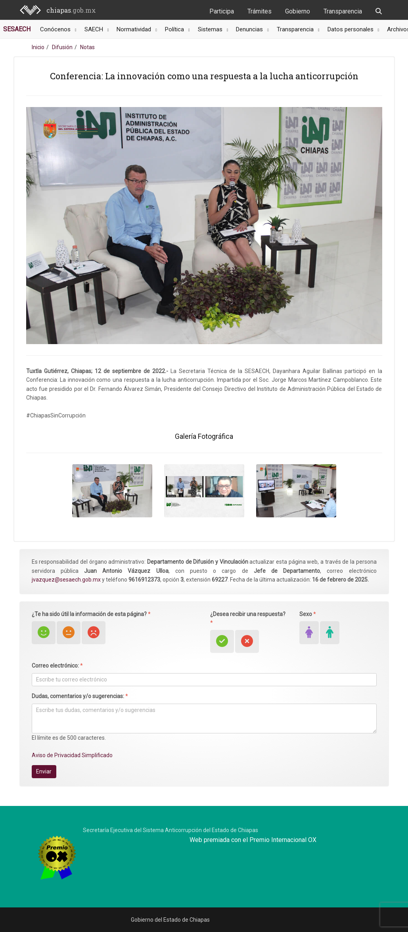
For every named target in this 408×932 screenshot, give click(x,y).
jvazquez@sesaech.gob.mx (66, 579)
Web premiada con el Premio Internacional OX (253, 840)
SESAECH (17, 29)
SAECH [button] (94, 29)
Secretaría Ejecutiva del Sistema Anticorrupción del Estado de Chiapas (170, 830)
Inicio (38, 47)
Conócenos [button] (56, 29)
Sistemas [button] (211, 29)
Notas (87, 47)
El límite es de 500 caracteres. (69, 738)
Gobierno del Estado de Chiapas (170, 920)
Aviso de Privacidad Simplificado (72, 755)
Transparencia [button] (296, 29)
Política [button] (175, 29)
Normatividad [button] (135, 29)
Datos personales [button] (351, 29)
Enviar (44, 771)
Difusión (62, 47)
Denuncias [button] (250, 29)
